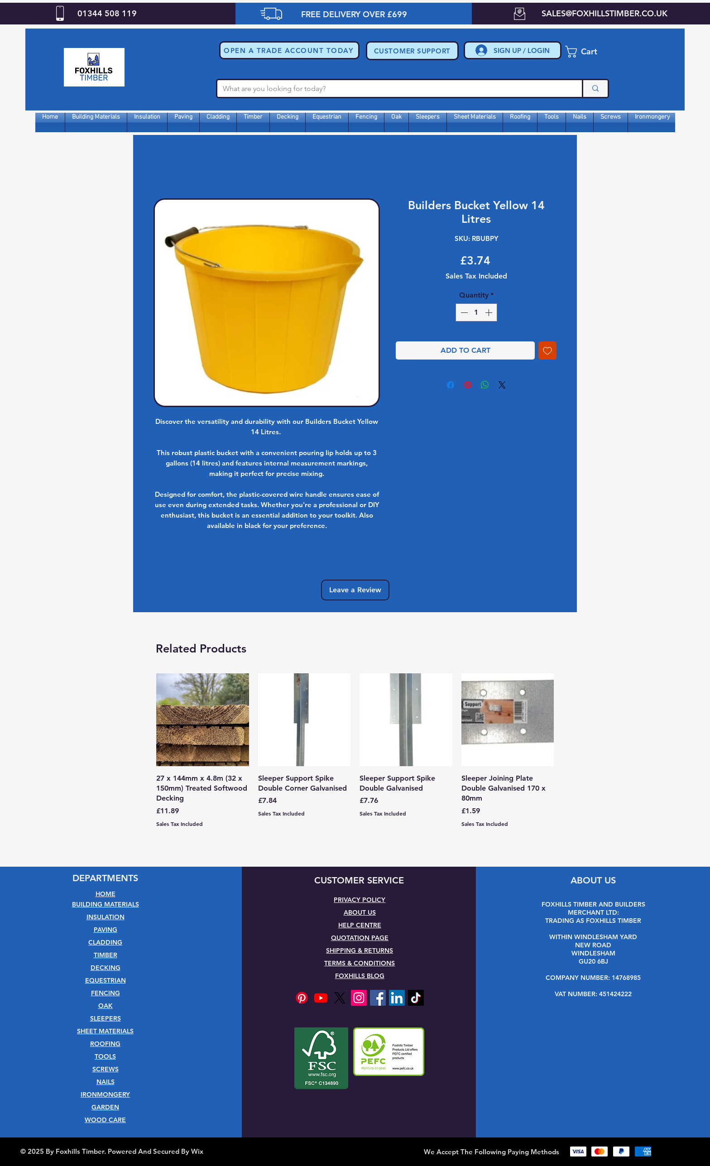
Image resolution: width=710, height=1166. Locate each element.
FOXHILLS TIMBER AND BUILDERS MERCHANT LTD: (593, 908)
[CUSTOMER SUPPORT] (412, 50)
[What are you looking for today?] (393, 88)
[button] (289, 50)
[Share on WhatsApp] (485, 384)
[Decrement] (463, 312)
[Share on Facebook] (450, 384)
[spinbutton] (476, 312)
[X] (340, 998)
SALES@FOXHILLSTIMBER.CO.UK (604, 13)
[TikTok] (416, 998)
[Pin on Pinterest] (467, 384)
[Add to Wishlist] (547, 350)
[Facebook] (378, 998)
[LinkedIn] (397, 998)
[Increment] (489, 312)
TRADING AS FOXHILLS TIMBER (593, 920)
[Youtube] (321, 998)
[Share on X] (502, 384)
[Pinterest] (302, 998)
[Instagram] (359, 998)
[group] (355, 759)
